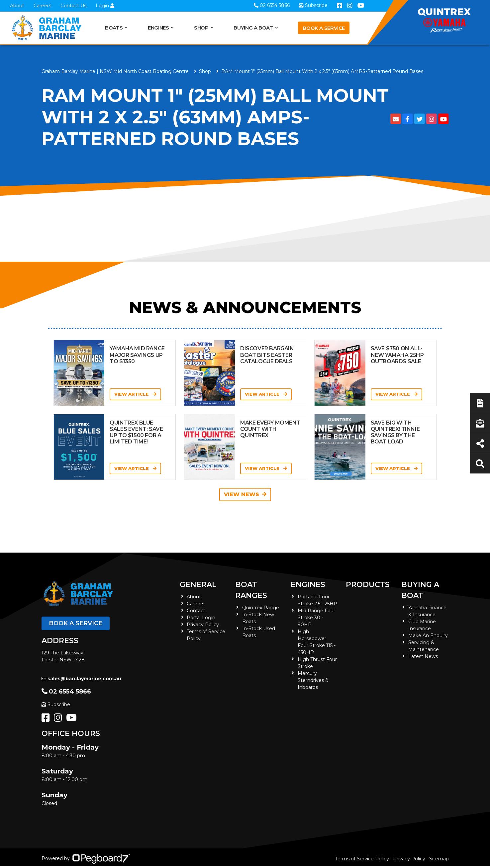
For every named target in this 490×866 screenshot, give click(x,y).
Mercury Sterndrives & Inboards (313, 680)
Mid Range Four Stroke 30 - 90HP (316, 618)
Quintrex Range (260, 608)
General (198, 584)
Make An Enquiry (428, 635)
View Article (135, 394)
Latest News (423, 656)
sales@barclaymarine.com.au (81, 679)
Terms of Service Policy (362, 859)
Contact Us (73, 6)
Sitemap (439, 859)
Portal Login (201, 618)
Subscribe (56, 704)
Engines (158, 28)
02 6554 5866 (66, 691)
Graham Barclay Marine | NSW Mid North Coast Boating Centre (115, 71)
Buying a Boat (253, 28)
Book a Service (324, 28)
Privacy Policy (203, 625)
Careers (42, 6)
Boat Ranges (251, 590)
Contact (196, 611)
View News (245, 494)
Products (368, 584)
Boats (114, 28)
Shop (201, 28)
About (17, 6)
